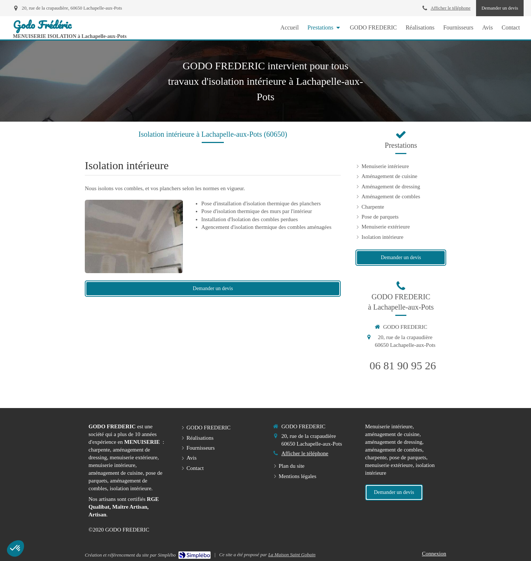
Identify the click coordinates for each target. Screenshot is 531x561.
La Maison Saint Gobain (291, 554)
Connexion (434, 554)
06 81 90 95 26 (402, 365)
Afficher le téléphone (451, 8)
